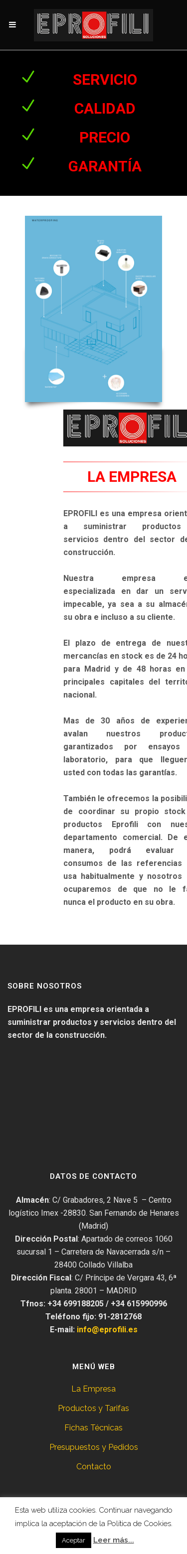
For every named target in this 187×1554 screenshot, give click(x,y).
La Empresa (93, 1389)
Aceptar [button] (73, 1540)
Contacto (93, 1466)
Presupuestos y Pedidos (93, 1447)
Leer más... (113, 1540)
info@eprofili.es (107, 1329)
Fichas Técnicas (93, 1427)
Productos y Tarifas (93, 1408)
